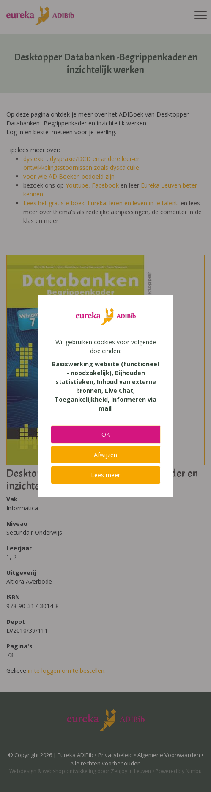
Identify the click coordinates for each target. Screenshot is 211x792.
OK (105, 434)
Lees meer (105, 475)
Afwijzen (105, 455)
